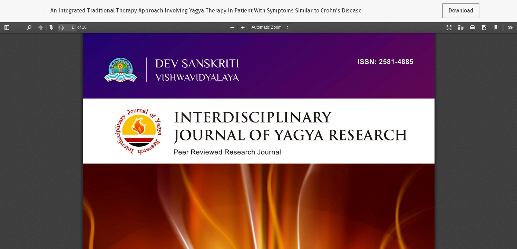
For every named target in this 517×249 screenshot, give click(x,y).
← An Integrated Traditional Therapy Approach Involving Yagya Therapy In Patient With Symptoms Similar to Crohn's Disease (202, 10)
